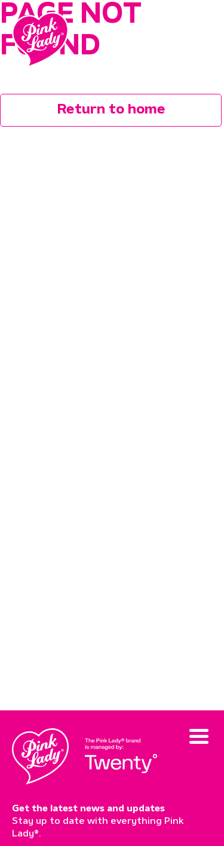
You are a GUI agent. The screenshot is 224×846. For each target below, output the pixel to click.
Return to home (111, 110)
